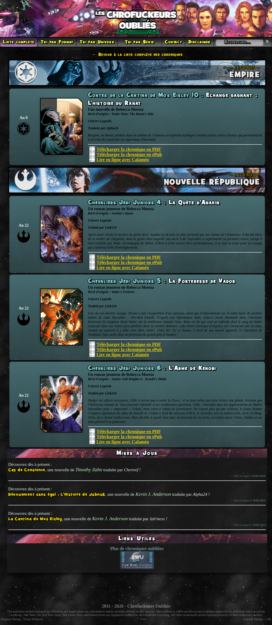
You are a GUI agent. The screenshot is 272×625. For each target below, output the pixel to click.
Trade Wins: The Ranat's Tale (133, 114)
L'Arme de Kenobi (192, 368)
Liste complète (18, 42)
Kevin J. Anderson (153, 494)
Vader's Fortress (123, 292)
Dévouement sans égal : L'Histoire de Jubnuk (56, 494)
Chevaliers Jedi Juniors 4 (126, 203)
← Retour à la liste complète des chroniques (137, 55)
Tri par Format (57, 42)
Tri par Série (139, 42)
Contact (173, 42)
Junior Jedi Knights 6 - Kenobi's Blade (139, 379)
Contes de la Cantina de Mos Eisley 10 (144, 95)
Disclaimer (199, 42)
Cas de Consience (26, 470)
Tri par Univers (97, 42)
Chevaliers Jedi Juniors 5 (126, 281)
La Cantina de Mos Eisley (35, 519)
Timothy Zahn (88, 469)
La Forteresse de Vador (202, 281)
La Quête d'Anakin (194, 203)
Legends (106, 121)
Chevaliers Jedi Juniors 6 (126, 368)
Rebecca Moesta (129, 109)
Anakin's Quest (122, 213)
